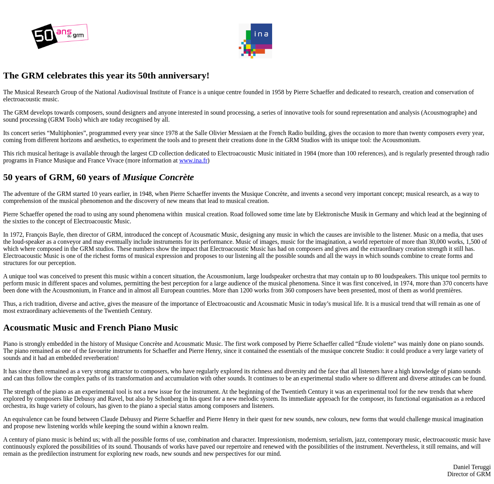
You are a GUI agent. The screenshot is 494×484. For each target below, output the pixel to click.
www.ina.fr (193, 160)
